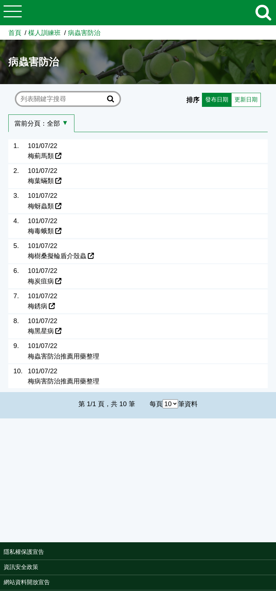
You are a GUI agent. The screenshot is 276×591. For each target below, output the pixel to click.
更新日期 (244, 99)
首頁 (14, 32)
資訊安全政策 (21, 567)
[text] (62, 99)
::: (273, 552)
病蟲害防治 (84, 32)
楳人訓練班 (44, 32)
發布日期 (212, 99)
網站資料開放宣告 (27, 582)
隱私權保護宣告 (24, 552)
